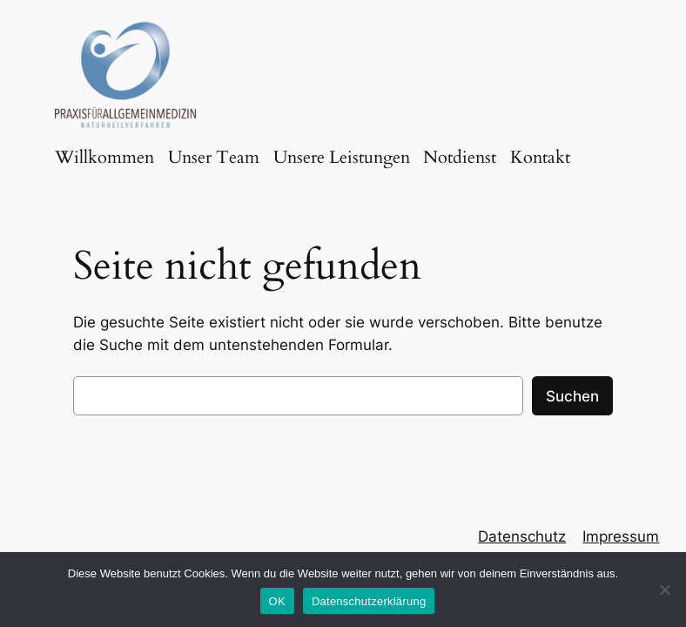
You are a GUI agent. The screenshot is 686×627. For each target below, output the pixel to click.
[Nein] (664, 589)
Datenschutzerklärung (369, 601)
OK (277, 601)
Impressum (620, 536)
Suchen (572, 396)
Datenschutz (522, 536)
